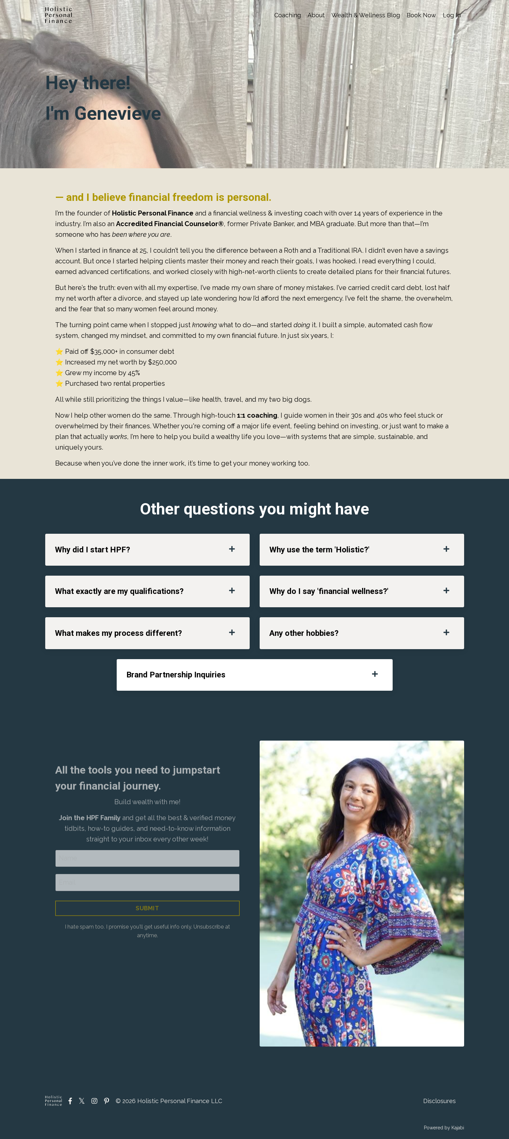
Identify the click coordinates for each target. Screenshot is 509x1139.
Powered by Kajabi (444, 1128)
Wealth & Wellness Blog (365, 15)
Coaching (287, 15)
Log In (452, 15)
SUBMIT (147, 921)
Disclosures (439, 1101)
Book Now (421, 15)
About (316, 15)
